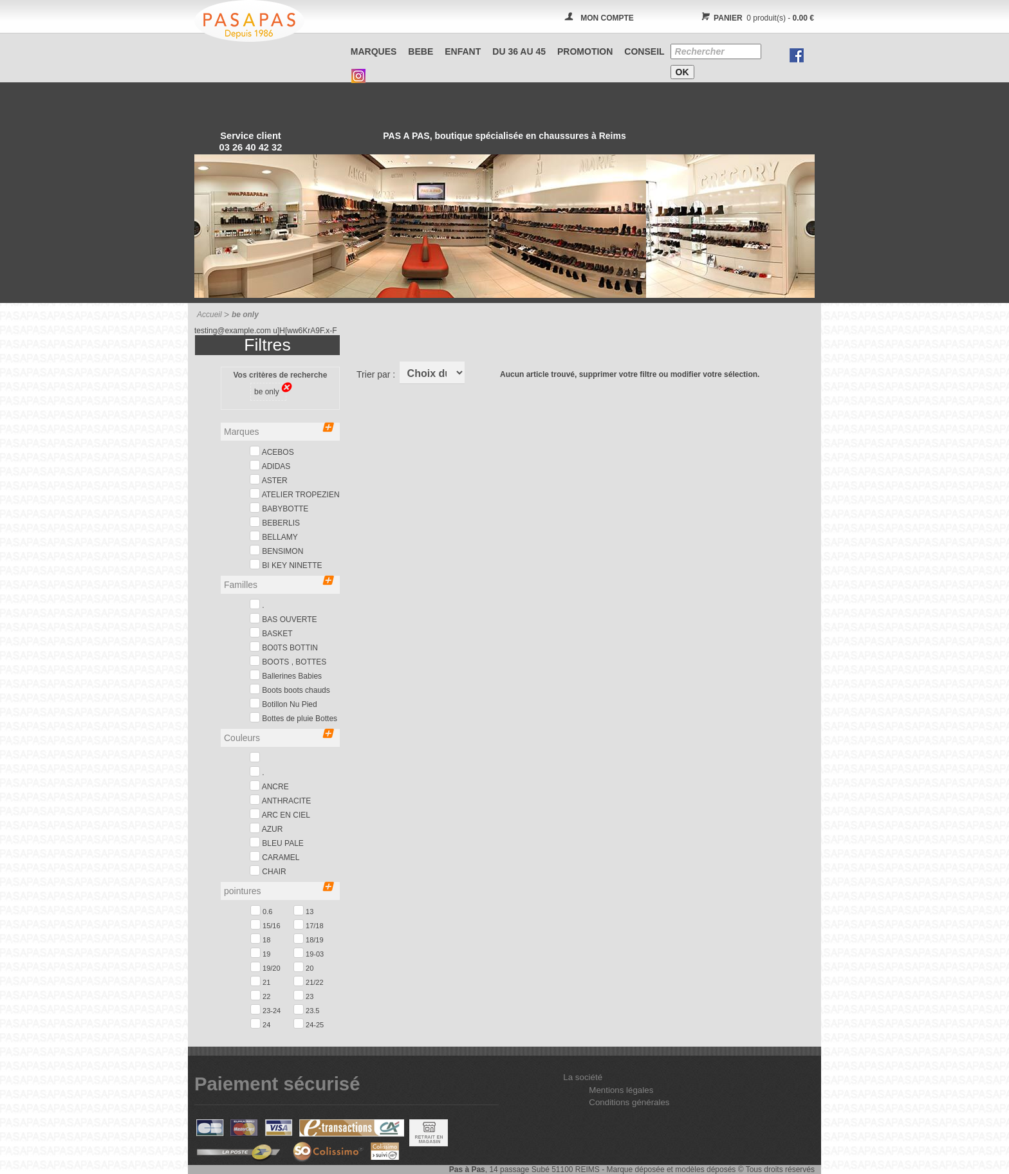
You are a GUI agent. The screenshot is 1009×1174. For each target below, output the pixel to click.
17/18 (308, 924)
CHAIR (268, 870)
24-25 (308, 1023)
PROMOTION (585, 51)
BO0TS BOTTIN (284, 646)
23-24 (265, 1009)
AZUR (266, 828)
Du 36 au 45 (519, 51)
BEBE (420, 51)
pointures (278, 890)
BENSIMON (276, 550)
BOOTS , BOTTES (288, 661)
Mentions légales (621, 1090)
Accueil (209, 314)
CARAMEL (274, 856)
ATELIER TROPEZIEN (295, 493)
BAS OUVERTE (283, 618)
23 (303, 995)
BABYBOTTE (279, 507)
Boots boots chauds (290, 689)
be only (270, 390)
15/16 (265, 924)
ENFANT (463, 51)
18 (260, 938)
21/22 (308, 981)
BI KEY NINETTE (286, 564)
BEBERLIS (275, 522)
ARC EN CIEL (280, 814)
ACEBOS (272, 451)
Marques (374, 51)
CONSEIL (644, 51)
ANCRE (269, 785)
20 (303, 967)
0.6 (261, 910)
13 (303, 910)
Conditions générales (629, 1102)
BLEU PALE (277, 842)
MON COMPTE (607, 18)
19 (260, 953)
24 (260, 1023)
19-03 (308, 953)
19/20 (265, 967)
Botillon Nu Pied (283, 703)
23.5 (306, 1009)
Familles (278, 584)
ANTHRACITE (280, 799)
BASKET (271, 632)
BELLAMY (274, 536)
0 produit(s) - (756, 18)
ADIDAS (270, 465)
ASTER (269, 479)
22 (260, 995)
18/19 (308, 938)
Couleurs (278, 737)
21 (260, 981)
